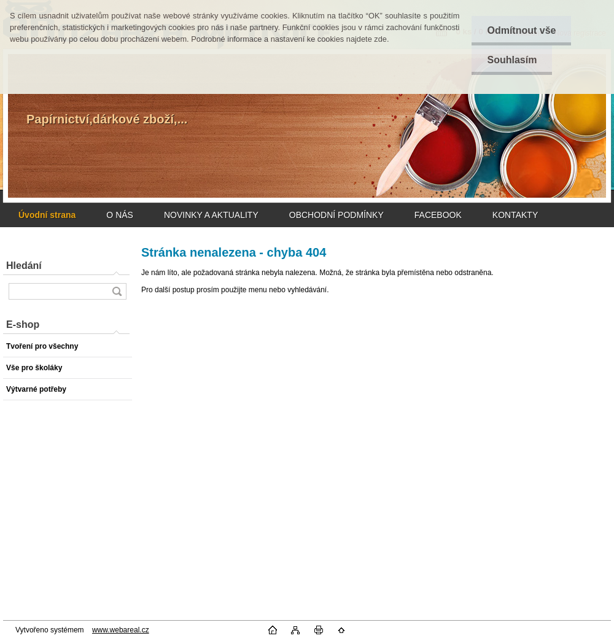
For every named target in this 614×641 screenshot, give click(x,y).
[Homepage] (47, 215)
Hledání (24, 265)
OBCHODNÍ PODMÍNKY (336, 215)
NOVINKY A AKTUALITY (211, 215)
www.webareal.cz (120, 630)
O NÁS (119, 215)
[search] (117, 291)
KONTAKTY (515, 215)
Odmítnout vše (521, 30)
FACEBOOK (438, 215)
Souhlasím (512, 60)
